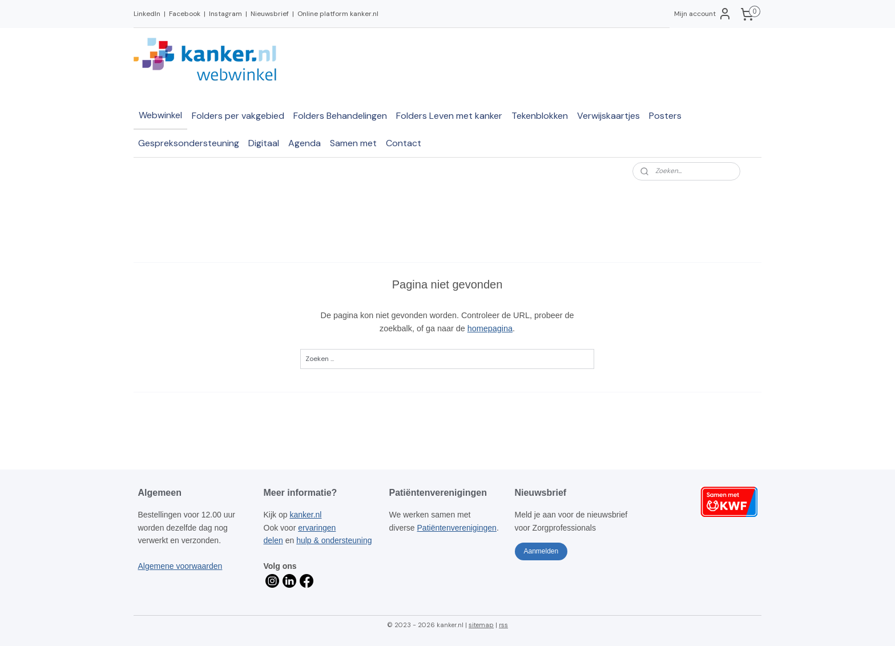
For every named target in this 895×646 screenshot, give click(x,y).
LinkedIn (147, 13)
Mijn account (703, 14)
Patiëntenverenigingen (457, 527)
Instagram (225, 13)
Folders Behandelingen (340, 116)
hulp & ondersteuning (334, 540)
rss (503, 625)
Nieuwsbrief (270, 13)
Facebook (184, 13)
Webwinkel (160, 115)
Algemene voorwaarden (180, 566)
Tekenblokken (539, 116)
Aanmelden (540, 551)
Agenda (304, 143)
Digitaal (263, 143)
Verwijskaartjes (608, 116)
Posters (665, 116)
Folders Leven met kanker (449, 116)
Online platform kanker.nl (337, 13)
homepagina (490, 328)
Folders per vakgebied (238, 116)
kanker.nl (305, 514)
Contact (403, 143)
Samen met (353, 143)
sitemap (481, 625)
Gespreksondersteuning (188, 143)
